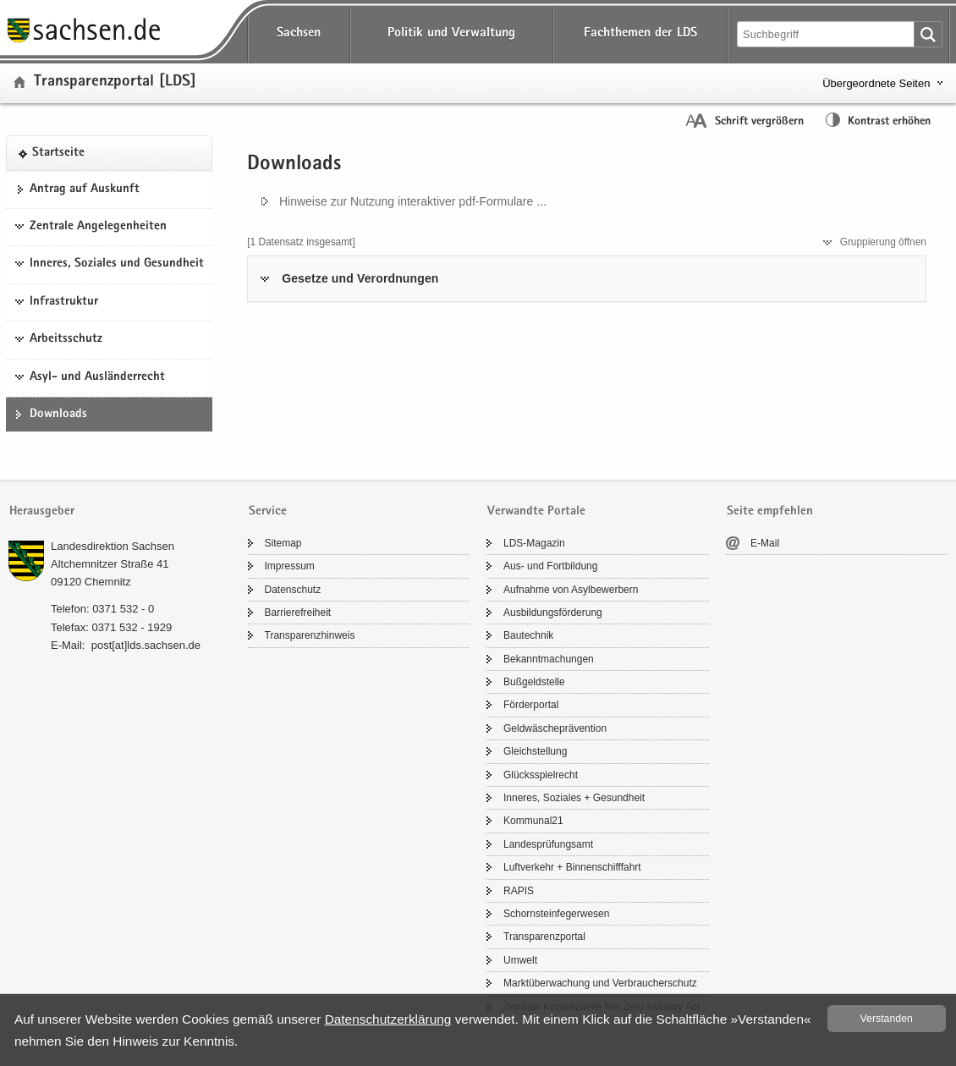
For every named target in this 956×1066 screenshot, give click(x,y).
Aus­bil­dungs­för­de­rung (552, 612)
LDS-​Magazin (534, 543)
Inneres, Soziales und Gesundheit (117, 264)
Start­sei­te (58, 153)
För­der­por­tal (530, 705)
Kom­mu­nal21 (533, 821)
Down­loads (58, 414)
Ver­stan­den (886, 1019)
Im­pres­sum (290, 566)
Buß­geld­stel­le (534, 682)
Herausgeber (41, 511)
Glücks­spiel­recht (540, 775)
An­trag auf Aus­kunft (85, 189)
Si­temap (283, 543)
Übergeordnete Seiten (876, 83)
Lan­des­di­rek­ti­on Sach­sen (112, 546)
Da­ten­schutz (293, 590)
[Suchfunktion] (827, 34)
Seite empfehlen (770, 511)
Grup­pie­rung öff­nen (883, 242)
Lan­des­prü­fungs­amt (548, 844)
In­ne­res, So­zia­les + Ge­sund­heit (574, 798)
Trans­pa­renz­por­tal (544, 936)
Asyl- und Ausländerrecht (97, 377)
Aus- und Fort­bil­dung (550, 566)
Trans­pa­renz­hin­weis (310, 635)
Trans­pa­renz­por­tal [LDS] (115, 82)
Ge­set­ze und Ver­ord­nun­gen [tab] (360, 278)
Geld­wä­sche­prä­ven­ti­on (555, 728)
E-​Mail (764, 543)
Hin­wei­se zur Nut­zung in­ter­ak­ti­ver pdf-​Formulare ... (413, 201)
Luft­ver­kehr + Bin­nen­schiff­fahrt (572, 867)
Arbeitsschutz (66, 339)
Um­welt (520, 960)
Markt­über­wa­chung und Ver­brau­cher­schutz (600, 983)
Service (268, 511)
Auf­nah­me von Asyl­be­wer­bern (570, 590)
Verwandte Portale (536, 511)
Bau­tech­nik (528, 635)
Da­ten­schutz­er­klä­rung (388, 1019)
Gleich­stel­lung (535, 751)
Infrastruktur (64, 302)
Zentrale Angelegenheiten (98, 227)
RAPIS (518, 891)
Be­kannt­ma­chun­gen (548, 659)
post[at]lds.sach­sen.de (146, 645)
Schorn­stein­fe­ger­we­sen (556, 914)
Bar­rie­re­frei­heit (298, 612)
